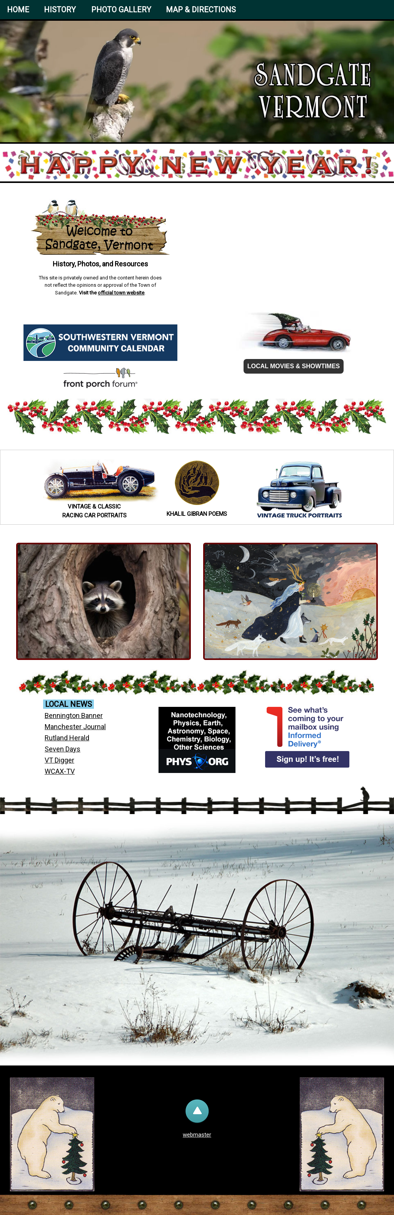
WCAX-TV (60, 771)
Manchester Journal (75, 727)
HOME (18, 9)
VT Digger (59, 760)
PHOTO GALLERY (121, 9)
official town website (121, 293)
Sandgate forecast (293, 282)
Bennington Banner (74, 715)
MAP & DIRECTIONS (201, 9)
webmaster (197, 1134)
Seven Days (62, 749)
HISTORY (60, 9)
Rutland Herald (67, 738)
